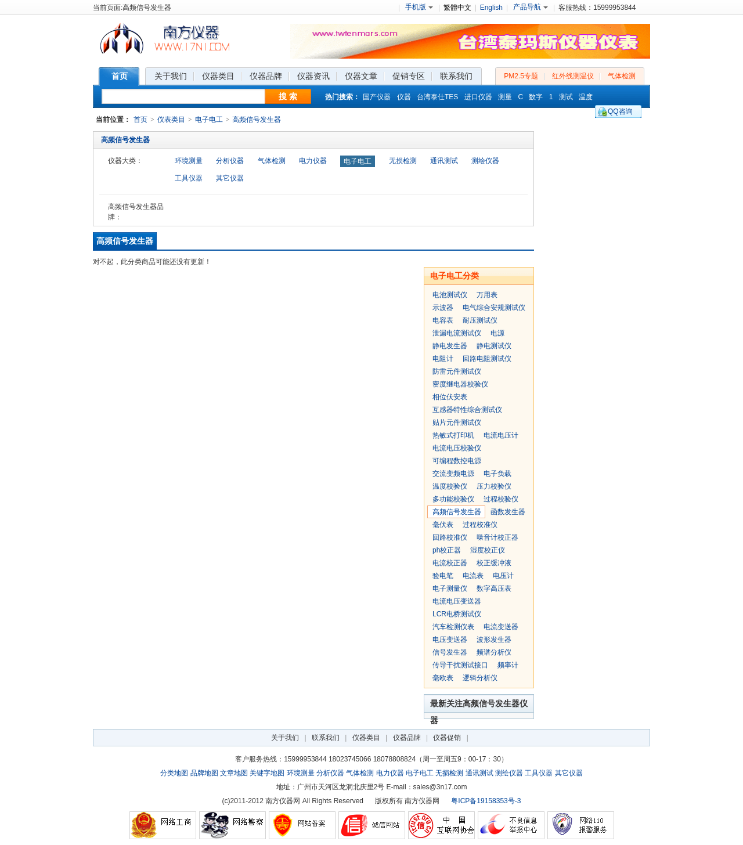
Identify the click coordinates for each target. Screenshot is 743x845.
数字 (536, 97)
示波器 (442, 308)
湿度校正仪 (487, 550)
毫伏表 (442, 525)
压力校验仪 (494, 486)
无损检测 (403, 161)
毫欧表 (442, 678)
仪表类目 (171, 119)
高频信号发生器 (256, 119)
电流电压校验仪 (456, 448)
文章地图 (234, 773)
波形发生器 (494, 639)
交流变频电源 (453, 474)
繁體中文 (457, 7)
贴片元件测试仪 (456, 422)
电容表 (442, 320)
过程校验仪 (501, 499)
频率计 (507, 665)
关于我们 (285, 738)
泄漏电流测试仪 (456, 333)
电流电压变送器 (456, 601)
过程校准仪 (480, 525)
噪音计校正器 (497, 537)
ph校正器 (446, 550)
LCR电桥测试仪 (456, 614)
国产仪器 (377, 97)
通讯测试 (444, 161)
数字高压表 (494, 588)
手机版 (419, 7)
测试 (566, 97)
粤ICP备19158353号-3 (486, 801)
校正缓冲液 (494, 563)
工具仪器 (189, 178)
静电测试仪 (494, 346)
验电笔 (442, 576)
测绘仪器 (485, 161)
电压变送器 (449, 639)
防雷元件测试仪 (456, 371)
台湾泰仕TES (437, 97)
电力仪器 (313, 161)
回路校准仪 (449, 537)
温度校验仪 (449, 486)
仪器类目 (366, 738)
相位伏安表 (449, 397)
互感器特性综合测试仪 (467, 410)
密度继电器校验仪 (460, 384)
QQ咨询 (620, 111)
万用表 (487, 295)
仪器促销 (447, 738)
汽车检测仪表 (453, 627)
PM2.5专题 (521, 76)
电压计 (503, 576)
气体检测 (622, 76)
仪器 (404, 97)
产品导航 (530, 7)
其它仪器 (230, 178)
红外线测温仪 (573, 76)
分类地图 (174, 773)
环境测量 (189, 161)
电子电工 (209, 119)
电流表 (473, 576)
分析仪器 (230, 161)
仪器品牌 (407, 738)
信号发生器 (449, 652)
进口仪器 (478, 97)
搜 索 (288, 96)
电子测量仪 (449, 588)
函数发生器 (507, 512)
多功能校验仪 (453, 499)
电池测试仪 (449, 295)
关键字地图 (267, 773)
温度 (586, 97)
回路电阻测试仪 (487, 359)
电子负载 (497, 474)
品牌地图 (204, 773)
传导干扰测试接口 (460, 665)
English (491, 7)
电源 (497, 333)
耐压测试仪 (480, 320)
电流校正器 (449, 563)
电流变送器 (501, 627)
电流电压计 (501, 435)
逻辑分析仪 (480, 678)
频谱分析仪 (494, 652)
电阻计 (442, 359)
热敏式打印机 (453, 435)
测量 (505, 97)
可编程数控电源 (456, 461)
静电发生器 (449, 346)
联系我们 (326, 738)
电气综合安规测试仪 (494, 308)
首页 (140, 119)
